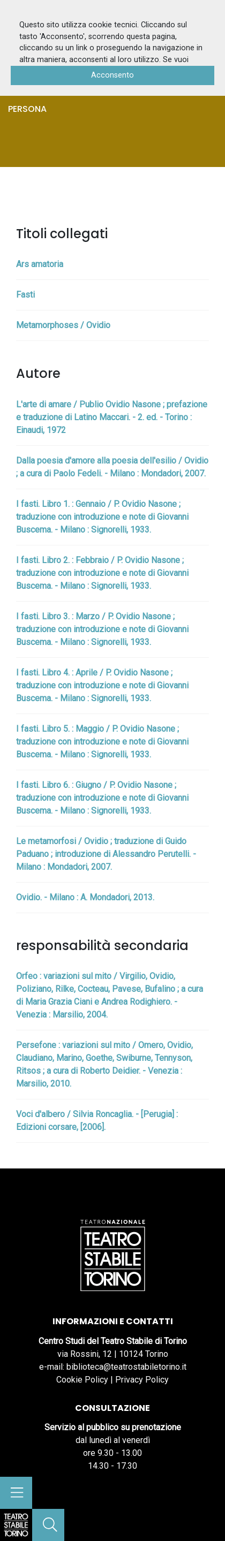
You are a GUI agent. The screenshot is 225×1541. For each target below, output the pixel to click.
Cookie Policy (82, 1380)
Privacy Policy (142, 1380)
